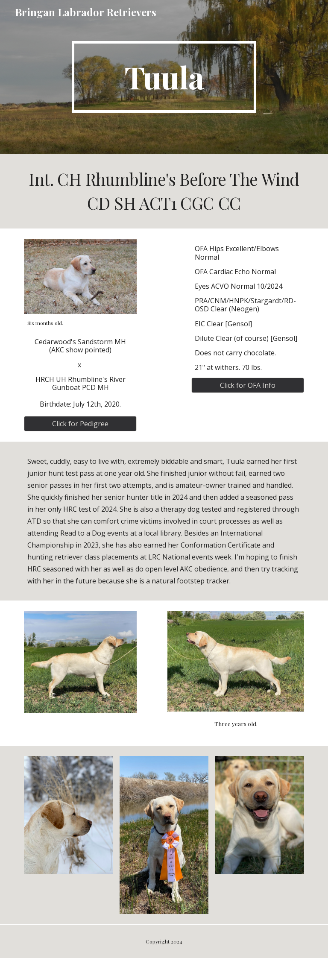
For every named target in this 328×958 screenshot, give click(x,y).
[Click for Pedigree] (80, 423)
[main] (164, 77)
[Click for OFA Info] (247, 385)
